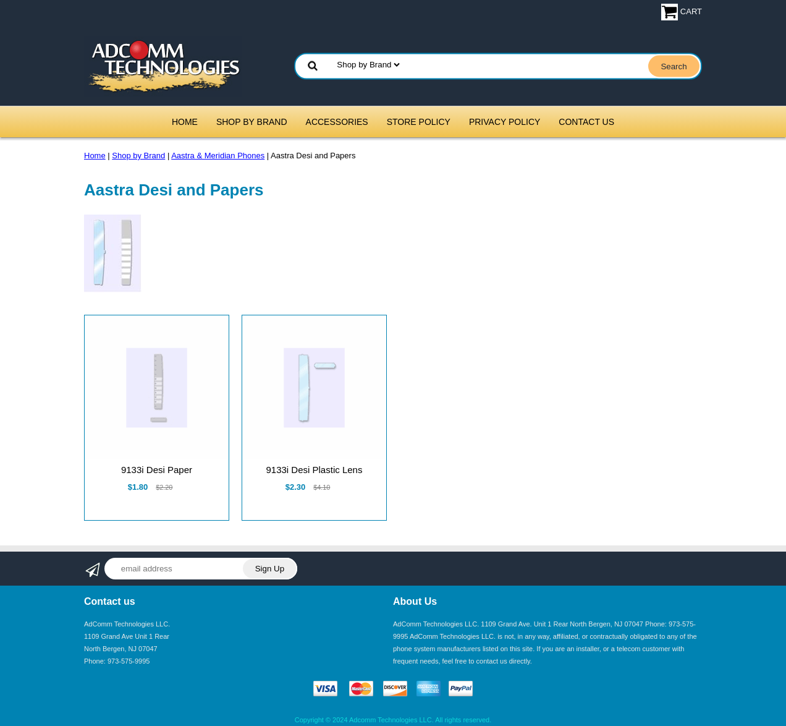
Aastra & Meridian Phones (217, 155)
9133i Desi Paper (156, 469)
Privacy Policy (504, 122)
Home (185, 122)
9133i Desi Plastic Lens (314, 469)
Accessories (337, 122)
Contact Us (586, 122)
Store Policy (418, 122)
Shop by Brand (251, 122)
